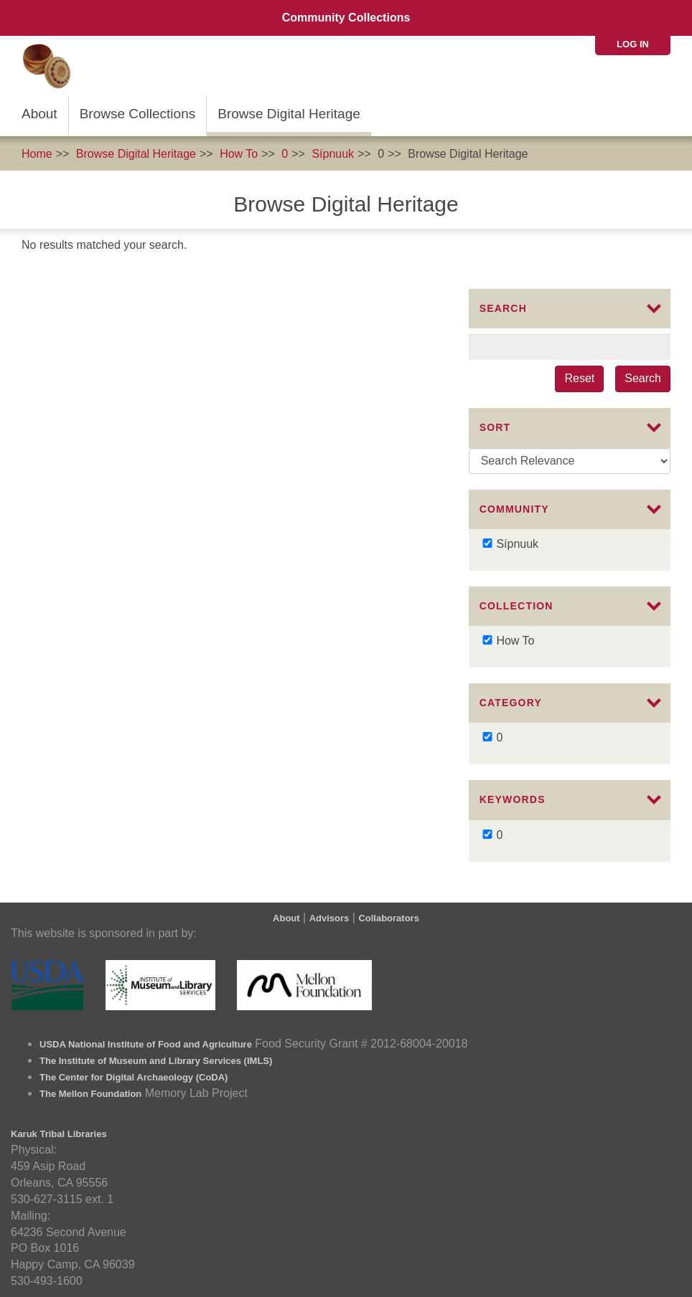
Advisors (329, 918)
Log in (633, 44)
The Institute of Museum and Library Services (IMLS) (155, 1060)
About (39, 113)
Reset (579, 378)
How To (239, 154)
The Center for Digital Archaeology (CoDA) (133, 1077)
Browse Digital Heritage (289, 113)
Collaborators (388, 918)
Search (643, 378)
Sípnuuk (333, 154)
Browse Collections (138, 113)
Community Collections (346, 17)
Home (37, 154)
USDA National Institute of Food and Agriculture (145, 1044)
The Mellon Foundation (90, 1093)
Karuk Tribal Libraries (59, 1134)
